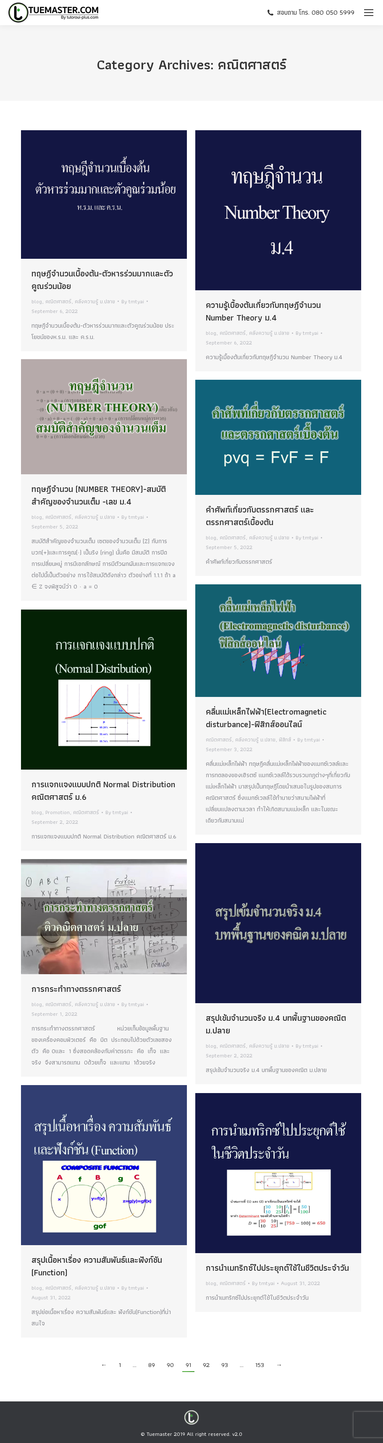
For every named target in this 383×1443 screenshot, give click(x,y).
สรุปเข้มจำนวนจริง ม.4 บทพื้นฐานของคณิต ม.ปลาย (276, 1024)
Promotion (57, 812)
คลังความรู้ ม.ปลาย (95, 301)
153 (259, 1365)
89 (151, 1365)
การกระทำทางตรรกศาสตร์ (76, 989)
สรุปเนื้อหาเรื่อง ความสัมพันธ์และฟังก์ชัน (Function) (96, 1266)
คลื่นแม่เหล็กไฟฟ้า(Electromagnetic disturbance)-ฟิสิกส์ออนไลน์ (266, 718)
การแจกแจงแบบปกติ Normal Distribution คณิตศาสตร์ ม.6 (103, 791)
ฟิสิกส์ (285, 739)
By (132, 301)
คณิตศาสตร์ (58, 301)
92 (206, 1365)
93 (224, 1365)
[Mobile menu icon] (369, 12)
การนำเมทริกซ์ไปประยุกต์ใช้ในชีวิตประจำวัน (277, 1268)
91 (188, 1365)
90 (170, 1365)
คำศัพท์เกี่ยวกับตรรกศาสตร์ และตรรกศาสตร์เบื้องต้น (260, 516)
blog (36, 301)
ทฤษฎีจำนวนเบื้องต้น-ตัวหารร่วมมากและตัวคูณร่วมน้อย (102, 280)
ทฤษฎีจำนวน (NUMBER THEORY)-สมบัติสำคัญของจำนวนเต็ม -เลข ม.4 (98, 495)
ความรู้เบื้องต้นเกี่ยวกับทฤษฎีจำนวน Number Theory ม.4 (263, 311)
